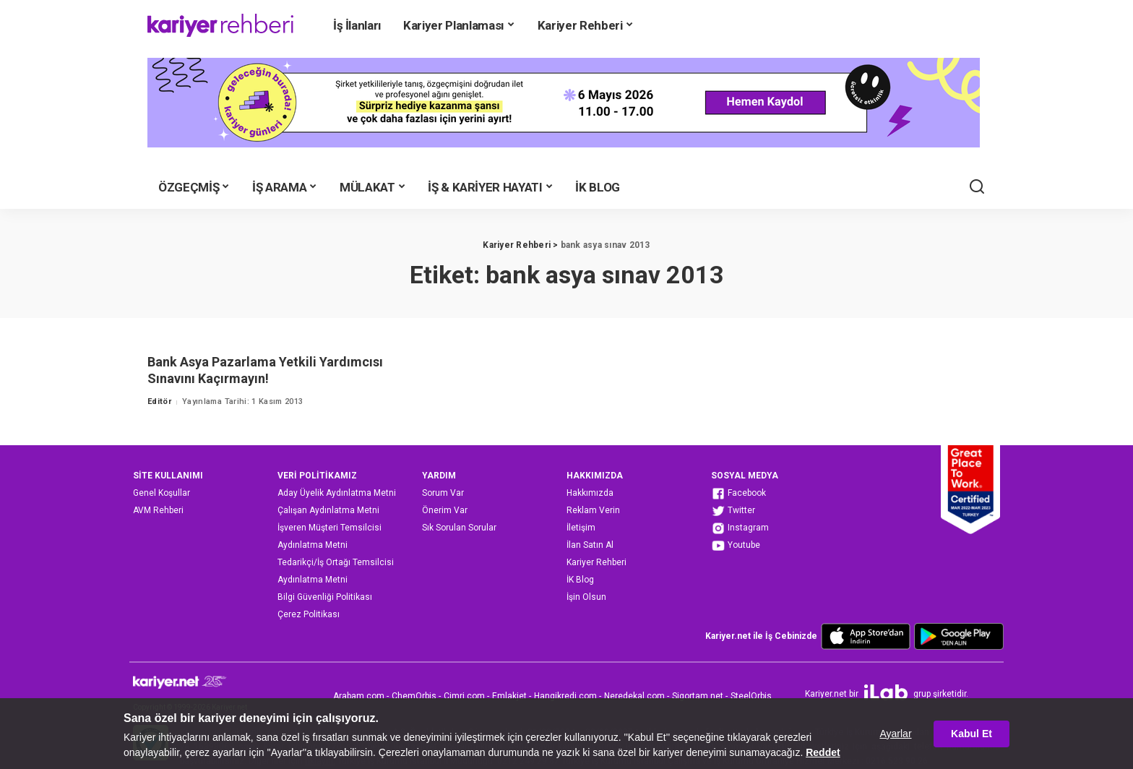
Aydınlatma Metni (312, 545)
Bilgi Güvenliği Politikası (324, 597)
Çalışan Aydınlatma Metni (328, 510)
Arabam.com (358, 696)
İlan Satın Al (589, 545)
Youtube (735, 545)
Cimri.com (464, 696)
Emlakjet (509, 696)
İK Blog (580, 580)
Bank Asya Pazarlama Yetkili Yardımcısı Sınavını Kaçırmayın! (265, 370)
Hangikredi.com (565, 696)
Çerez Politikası (308, 614)
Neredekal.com (634, 696)
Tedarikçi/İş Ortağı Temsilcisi (335, 562)
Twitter (733, 511)
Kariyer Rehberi (596, 562)
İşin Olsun (586, 597)
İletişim (580, 528)
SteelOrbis (751, 696)
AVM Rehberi (158, 510)
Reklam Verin (593, 510)
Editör (159, 401)
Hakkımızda (589, 493)
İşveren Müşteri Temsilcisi (329, 528)
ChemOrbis (414, 696)
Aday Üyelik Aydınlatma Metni (336, 493)
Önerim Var (445, 510)
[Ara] (977, 187)
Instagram (740, 528)
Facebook (738, 493)
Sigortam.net (697, 696)
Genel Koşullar (161, 493)
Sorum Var (443, 493)
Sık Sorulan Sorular (459, 528)
